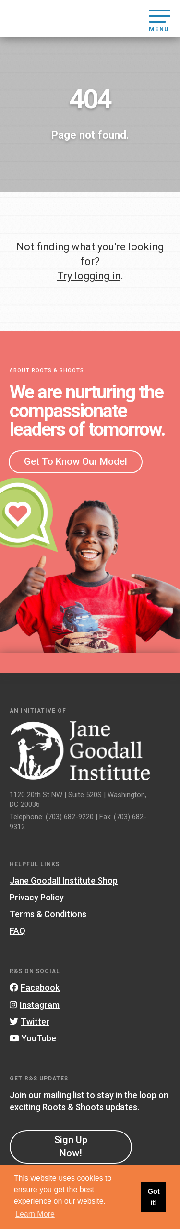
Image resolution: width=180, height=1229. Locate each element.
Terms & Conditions (48, 914)
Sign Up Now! (70, 1146)
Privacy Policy (37, 897)
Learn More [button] (35, 1214)
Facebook (35, 988)
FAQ (17, 931)
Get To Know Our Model (75, 461)
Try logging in (88, 276)
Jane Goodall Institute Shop (64, 881)
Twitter (29, 1021)
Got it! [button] (154, 1197)
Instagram (35, 1005)
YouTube (33, 1038)
